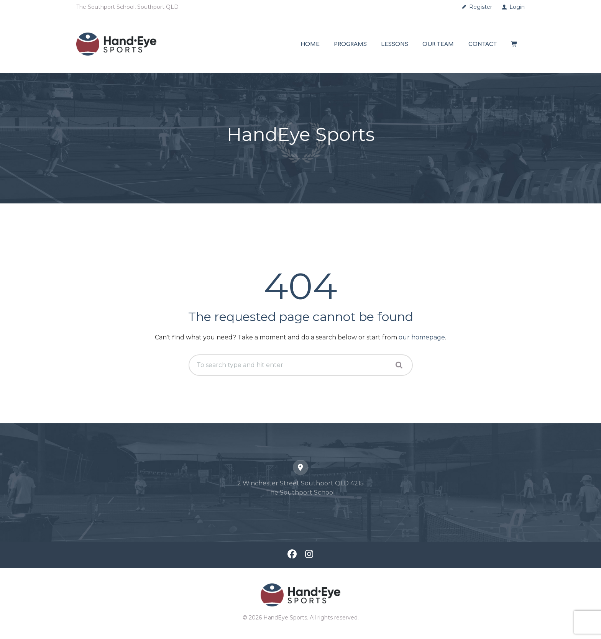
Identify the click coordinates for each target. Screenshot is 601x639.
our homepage (422, 337)
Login (517, 6)
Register (480, 6)
